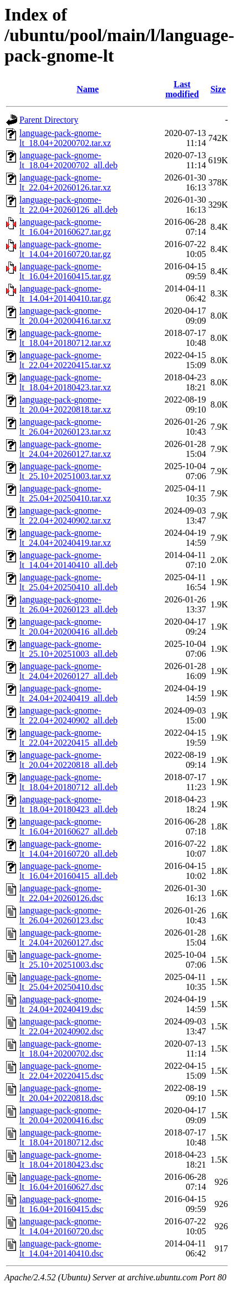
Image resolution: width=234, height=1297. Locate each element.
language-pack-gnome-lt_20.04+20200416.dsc (61, 1115)
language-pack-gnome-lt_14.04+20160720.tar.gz (65, 249)
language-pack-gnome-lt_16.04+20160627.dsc (61, 1182)
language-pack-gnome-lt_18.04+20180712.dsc (61, 1137)
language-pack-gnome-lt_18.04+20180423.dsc (61, 1159)
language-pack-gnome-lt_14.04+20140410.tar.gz (65, 293)
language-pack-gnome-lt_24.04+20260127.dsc (61, 937)
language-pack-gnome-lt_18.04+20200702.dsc (61, 1048)
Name (88, 89)
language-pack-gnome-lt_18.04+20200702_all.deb (68, 160)
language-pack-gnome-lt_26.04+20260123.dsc (61, 915)
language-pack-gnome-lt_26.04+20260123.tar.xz (65, 426)
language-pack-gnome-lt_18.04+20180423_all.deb (68, 804)
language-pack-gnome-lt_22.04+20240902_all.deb (68, 715)
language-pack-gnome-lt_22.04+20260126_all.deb (68, 204)
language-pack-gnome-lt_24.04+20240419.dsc (61, 1004)
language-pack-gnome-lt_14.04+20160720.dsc (61, 1226)
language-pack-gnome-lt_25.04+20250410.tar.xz (65, 493)
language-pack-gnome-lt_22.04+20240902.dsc (61, 1026)
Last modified (182, 89)
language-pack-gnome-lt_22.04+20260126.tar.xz (65, 182)
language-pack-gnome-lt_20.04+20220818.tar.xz (65, 404)
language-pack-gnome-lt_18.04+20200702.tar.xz (65, 138)
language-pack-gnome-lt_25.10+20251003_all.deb (68, 648)
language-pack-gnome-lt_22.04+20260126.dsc (61, 893)
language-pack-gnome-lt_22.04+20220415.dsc (61, 1070)
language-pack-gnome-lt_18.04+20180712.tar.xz (65, 338)
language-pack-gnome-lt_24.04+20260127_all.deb (68, 671)
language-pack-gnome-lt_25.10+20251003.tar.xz (65, 471)
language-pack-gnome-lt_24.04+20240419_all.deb (68, 693)
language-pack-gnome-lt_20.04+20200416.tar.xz (65, 315)
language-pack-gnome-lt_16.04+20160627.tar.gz (65, 227)
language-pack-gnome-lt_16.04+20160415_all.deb (68, 871)
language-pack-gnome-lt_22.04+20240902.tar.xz (65, 515)
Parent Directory (48, 119)
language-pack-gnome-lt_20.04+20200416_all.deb (68, 626)
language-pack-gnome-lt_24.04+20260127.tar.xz (65, 449)
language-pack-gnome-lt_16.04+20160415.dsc (61, 1204)
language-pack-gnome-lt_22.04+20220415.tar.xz (65, 360)
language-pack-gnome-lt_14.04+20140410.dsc (61, 1248)
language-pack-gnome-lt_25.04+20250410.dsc (61, 982)
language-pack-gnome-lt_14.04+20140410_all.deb (68, 560)
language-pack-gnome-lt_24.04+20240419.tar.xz (65, 537)
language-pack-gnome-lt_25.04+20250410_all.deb (68, 582)
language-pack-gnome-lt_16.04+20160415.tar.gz (65, 271)
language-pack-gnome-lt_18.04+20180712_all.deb (68, 782)
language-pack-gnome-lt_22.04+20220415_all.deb (68, 737)
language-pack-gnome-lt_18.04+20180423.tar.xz (65, 382)
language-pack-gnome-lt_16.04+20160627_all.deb (68, 826)
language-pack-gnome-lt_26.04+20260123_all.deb (68, 604)
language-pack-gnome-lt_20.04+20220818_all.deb (68, 760)
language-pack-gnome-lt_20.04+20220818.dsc (61, 1093)
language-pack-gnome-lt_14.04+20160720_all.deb (68, 848)
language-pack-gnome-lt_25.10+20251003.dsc (61, 959)
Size (218, 89)
